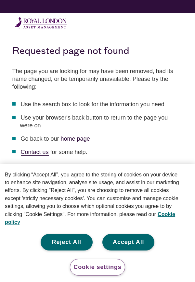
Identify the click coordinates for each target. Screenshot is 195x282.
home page (75, 138)
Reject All (66, 242)
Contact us (35, 152)
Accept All (128, 242)
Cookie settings (97, 267)
